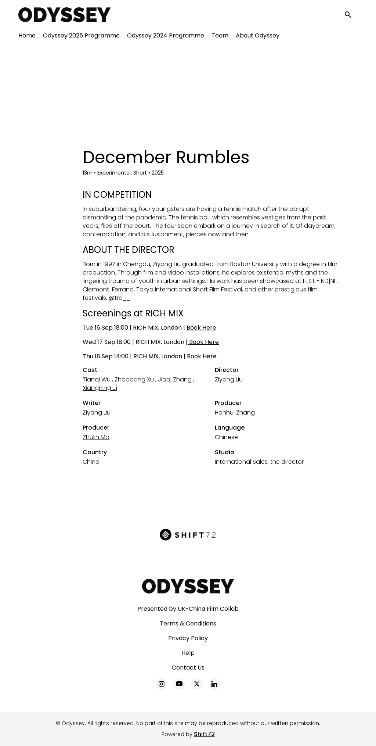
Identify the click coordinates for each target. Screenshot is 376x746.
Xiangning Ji (100, 388)
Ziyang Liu (229, 379)
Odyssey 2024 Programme (165, 37)
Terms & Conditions (188, 623)
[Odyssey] (188, 586)
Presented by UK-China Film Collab (188, 609)
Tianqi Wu (97, 379)
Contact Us (188, 667)
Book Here (201, 327)
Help (188, 653)
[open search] (351, 15)
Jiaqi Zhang (175, 379)
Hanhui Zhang (235, 412)
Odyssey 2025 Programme (81, 37)
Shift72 (204, 734)
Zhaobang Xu (134, 379)
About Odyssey (257, 37)
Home (27, 37)
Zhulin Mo (96, 437)
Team (220, 37)
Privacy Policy (188, 638)
